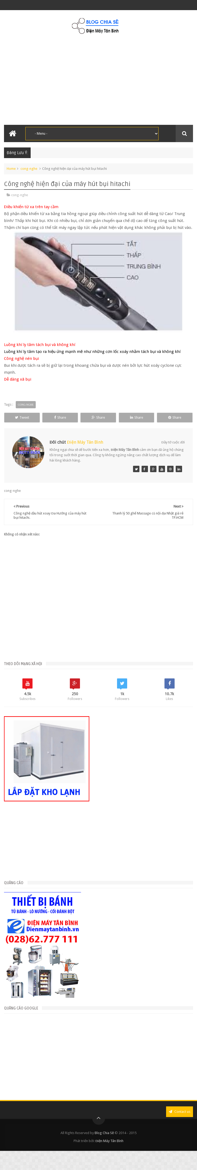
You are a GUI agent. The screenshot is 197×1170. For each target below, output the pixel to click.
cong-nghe (29, 169)
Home (11, 169)
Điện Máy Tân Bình (85, 442)
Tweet (22, 417)
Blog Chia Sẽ (104, 1133)
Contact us (179, 1112)
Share (60, 417)
